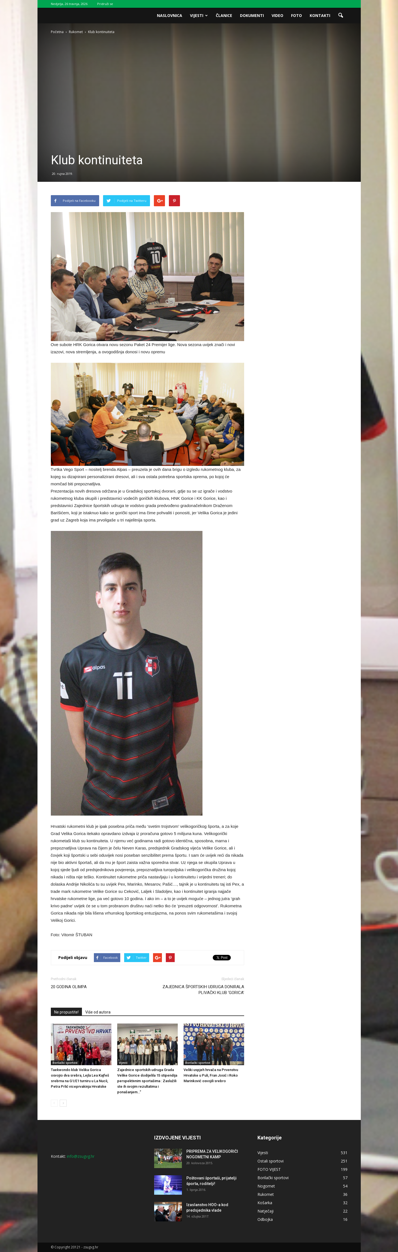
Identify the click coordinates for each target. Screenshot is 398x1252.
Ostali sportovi (270, 1161)
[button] (340, 15)
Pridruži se (105, 4)
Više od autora (98, 1012)
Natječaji (265, 1211)
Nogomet (266, 1186)
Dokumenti (252, 15)
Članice (224, 15)
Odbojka (265, 1219)
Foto (296, 15)
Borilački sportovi (64, 1063)
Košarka (264, 1202)
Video (277, 15)
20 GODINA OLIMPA (69, 986)
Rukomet (265, 1194)
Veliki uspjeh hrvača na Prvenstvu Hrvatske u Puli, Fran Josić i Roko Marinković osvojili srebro (211, 1075)
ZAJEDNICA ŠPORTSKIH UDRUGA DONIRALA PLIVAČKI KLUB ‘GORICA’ (203, 989)
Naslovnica (169, 15)
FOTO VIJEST (269, 1169)
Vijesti (199, 15)
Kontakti (320, 15)
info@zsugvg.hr (80, 1156)
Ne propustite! (66, 1012)
